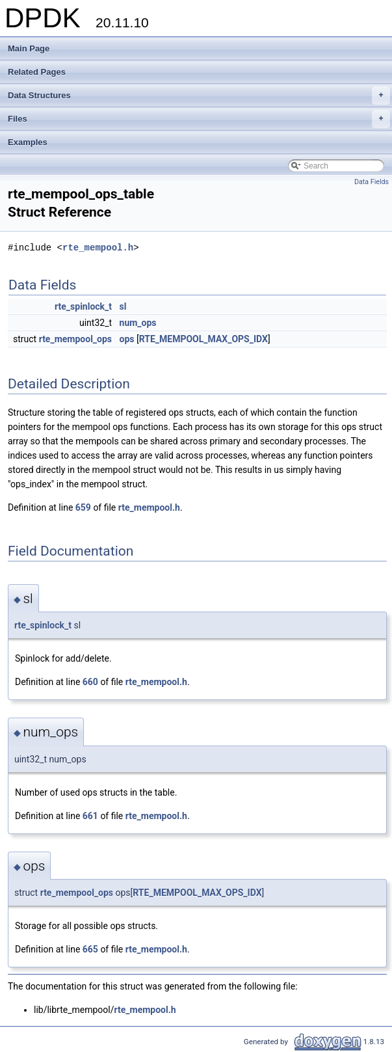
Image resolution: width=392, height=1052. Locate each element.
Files (199, 119)
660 (90, 682)
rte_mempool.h (97, 247)
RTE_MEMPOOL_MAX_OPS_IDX (203, 339)
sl (123, 306)
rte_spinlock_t (83, 306)
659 (83, 507)
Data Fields (371, 182)
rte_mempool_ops (75, 339)
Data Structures (199, 96)
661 (90, 816)
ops (127, 339)
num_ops (138, 322)
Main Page (28, 48)
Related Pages (37, 72)
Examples (27, 142)
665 (90, 949)
